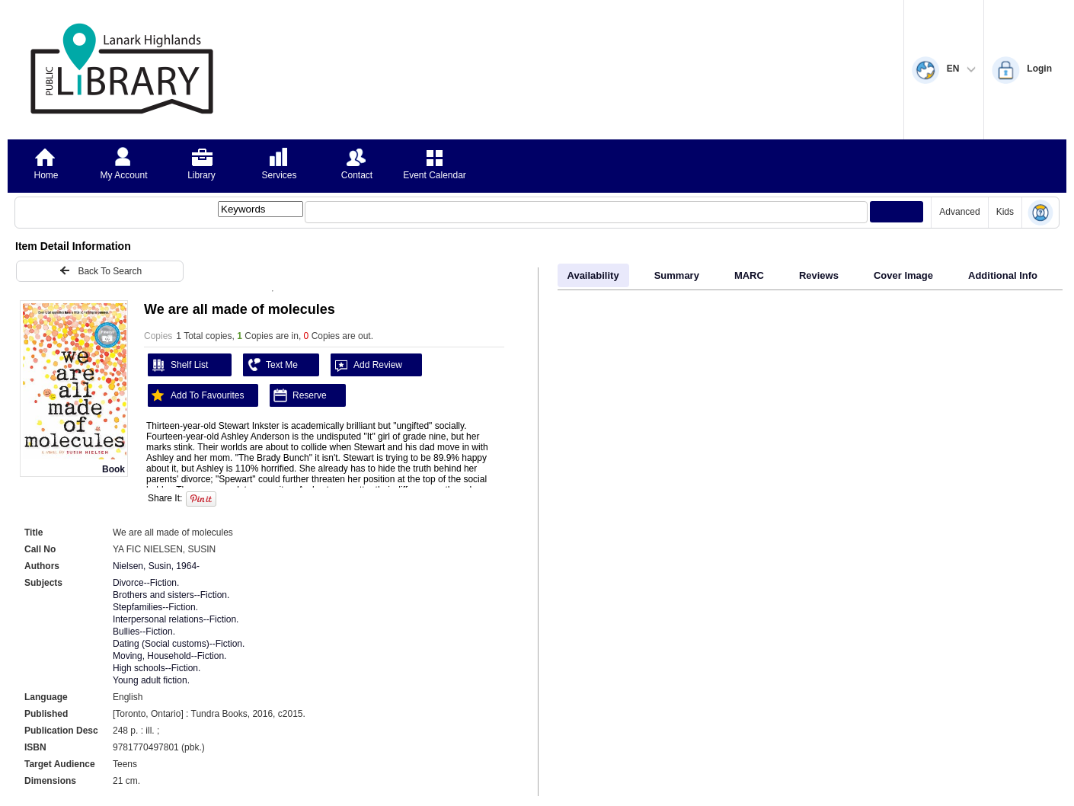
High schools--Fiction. (156, 668)
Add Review (366, 364)
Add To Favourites (196, 395)
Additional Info (1002, 275)
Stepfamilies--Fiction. (155, 607)
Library (201, 175)
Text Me (270, 364)
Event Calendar (434, 175)
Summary (676, 275)
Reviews (819, 275)
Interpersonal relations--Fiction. (175, 619)
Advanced (959, 211)
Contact (356, 175)
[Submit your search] (896, 211)
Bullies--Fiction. (144, 631)
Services (278, 175)
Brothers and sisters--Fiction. (171, 595)
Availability (593, 275)
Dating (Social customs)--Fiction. (179, 643)
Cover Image (903, 275)
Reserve (298, 395)
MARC (749, 275)
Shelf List (178, 364)
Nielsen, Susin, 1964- (156, 566)
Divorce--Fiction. (146, 582)
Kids (1005, 211)
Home (46, 175)
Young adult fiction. (151, 680)
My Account (123, 175)
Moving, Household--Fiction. (169, 656)
